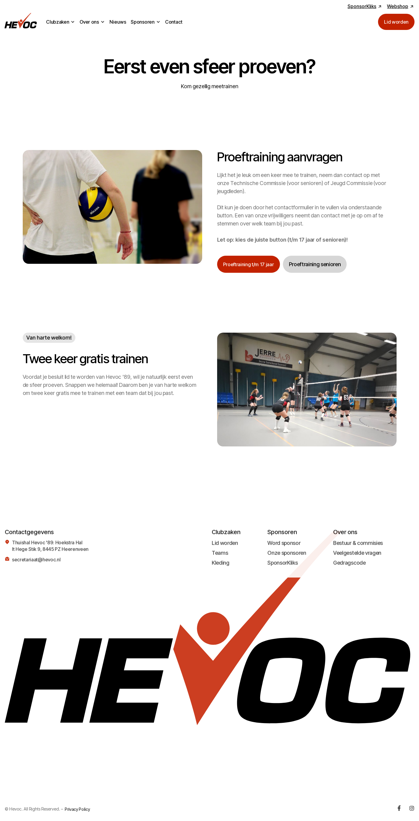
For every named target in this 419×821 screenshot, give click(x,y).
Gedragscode (349, 566)
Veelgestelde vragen (357, 556)
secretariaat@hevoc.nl (36, 563)
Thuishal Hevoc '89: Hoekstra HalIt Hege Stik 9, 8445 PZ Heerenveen (50, 549)
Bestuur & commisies (358, 546)
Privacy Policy (77, 809)
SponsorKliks (282, 566)
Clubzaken (57, 22)
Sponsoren (142, 22)
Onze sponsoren (286, 556)
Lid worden (225, 546)
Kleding (220, 566)
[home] (20, 22)
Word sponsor (283, 546)
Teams (220, 556)
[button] (60, 22)
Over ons (89, 22)
